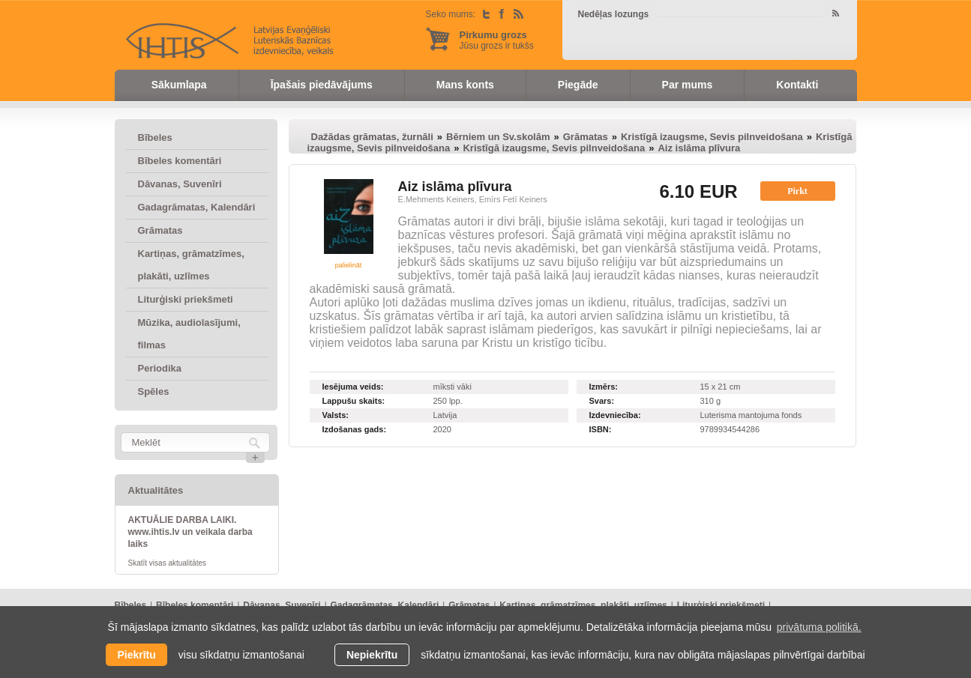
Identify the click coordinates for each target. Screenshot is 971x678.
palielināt (348, 265)
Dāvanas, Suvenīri (180, 184)
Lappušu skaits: (353, 400)
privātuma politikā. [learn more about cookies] (819, 627)
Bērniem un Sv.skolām (498, 136)
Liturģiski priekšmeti (185, 299)
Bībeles (155, 137)
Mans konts (465, 85)
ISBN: (600, 429)
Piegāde (578, 85)
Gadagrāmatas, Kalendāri (197, 207)
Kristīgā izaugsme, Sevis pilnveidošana (712, 136)
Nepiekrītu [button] (371, 655)
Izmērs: (604, 386)
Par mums (687, 85)
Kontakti (797, 85)
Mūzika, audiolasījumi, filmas (189, 334)
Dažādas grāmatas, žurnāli (372, 136)
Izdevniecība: (615, 415)
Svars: (602, 400)
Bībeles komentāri (180, 160)
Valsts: (335, 415)
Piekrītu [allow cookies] (136, 655)
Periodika (160, 368)
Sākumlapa (179, 85)
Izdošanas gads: (354, 429)
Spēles (153, 391)
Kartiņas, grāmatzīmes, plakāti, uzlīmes (191, 265)
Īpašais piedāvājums (322, 85)
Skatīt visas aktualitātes (167, 563)
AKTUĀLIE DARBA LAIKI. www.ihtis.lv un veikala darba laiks (190, 532)
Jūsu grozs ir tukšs (497, 40)
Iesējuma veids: (353, 386)
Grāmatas (160, 230)
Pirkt (797, 191)
